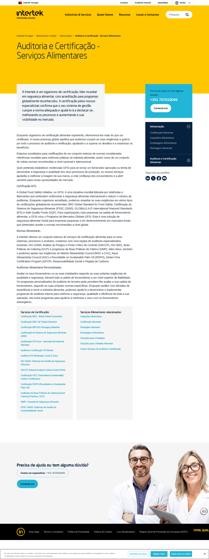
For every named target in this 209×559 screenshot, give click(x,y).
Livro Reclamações (126, 532)
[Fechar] (205, 555)
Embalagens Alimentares (92, 333)
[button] (78, 15)
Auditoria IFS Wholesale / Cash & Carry (39, 356)
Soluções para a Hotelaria (92, 338)
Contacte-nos (161, 108)
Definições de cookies (138, 555)
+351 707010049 (163, 99)
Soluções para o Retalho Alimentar (96, 343)
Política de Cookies (103, 532)
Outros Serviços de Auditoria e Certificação (100, 349)
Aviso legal (34, 532)
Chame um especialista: (42, 472)
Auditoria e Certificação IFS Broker (37, 350)
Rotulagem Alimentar (90, 327)
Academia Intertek (143, 2)
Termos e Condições (53, 532)
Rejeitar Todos (159, 555)
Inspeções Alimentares (91, 316)
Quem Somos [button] (105, 14)
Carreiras (124, 2)
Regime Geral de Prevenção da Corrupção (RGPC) (163, 532)
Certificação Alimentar (90, 322)
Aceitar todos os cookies (181, 555)
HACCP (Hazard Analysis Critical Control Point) (43, 370)
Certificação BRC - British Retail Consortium (41, 316)
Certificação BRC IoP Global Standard (39, 322)
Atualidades (163, 2)
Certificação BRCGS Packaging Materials (40, 327)
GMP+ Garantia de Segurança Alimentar (40, 402)
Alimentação (157, 126)
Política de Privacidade (78, 532)
